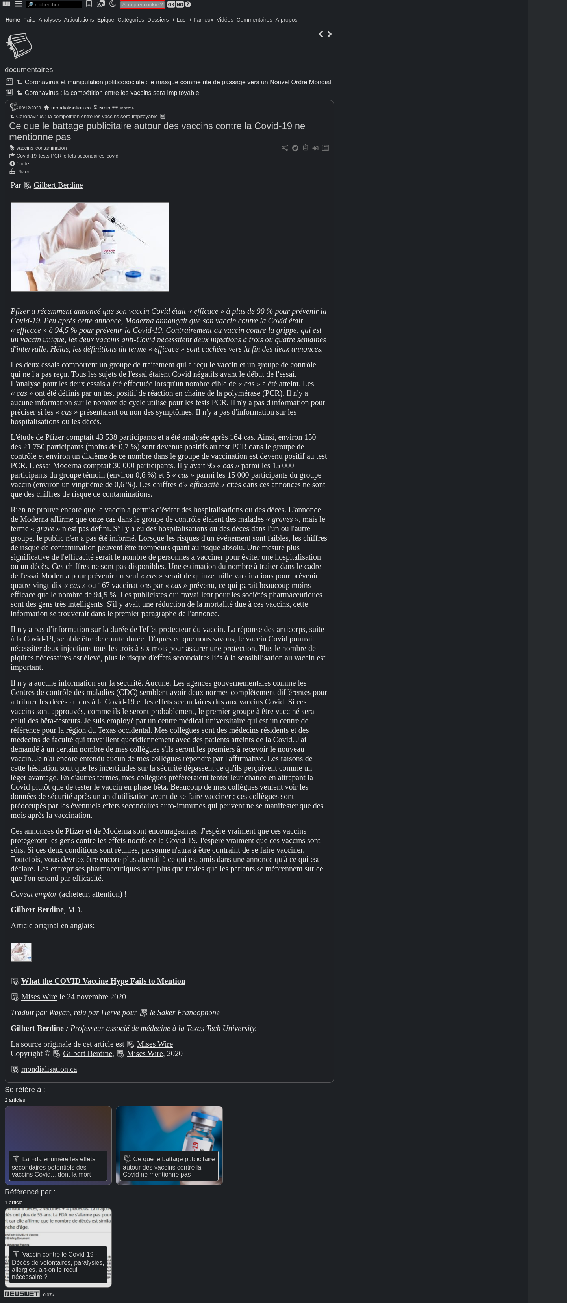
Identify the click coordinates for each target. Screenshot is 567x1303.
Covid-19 (27, 156)
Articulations (79, 20)
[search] (54, 4)
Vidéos (225, 20)
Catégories (130, 20)
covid (113, 156)
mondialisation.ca (71, 108)
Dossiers (158, 20)
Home (13, 20)
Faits (29, 20)
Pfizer (23, 171)
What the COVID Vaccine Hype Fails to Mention (103, 981)
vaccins (25, 148)
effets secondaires (84, 156)
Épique (106, 20)
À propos (286, 20)
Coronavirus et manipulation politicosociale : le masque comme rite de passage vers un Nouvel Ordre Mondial (173, 82)
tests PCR (50, 156)
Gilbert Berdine (58, 185)
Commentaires (254, 20)
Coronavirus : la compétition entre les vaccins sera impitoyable (107, 92)
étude (23, 164)
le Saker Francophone (185, 1012)
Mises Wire (39, 996)
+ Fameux (201, 20)
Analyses (50, 20)
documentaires (29, 69)
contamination (51, 148)
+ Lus (179, 20)
